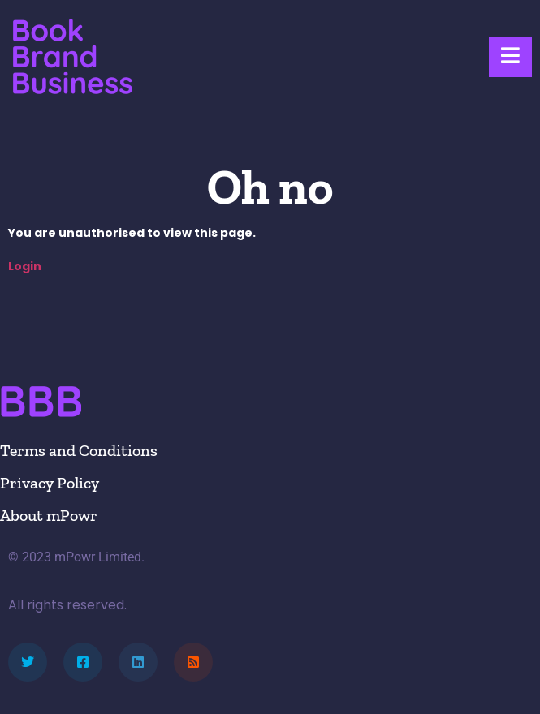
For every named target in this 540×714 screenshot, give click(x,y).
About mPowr (48, 515)
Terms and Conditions (79, 450)
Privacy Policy (49, 482)
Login (24, 266)
